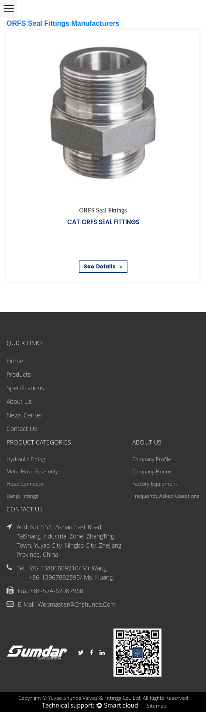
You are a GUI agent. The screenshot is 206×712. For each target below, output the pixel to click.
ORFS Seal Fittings (103, 210)
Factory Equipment (154, 483)
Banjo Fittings (22, 496)
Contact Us (22, 428)
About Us (19, 401)
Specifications (25, 388)
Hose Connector (26, 483)
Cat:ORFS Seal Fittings (103, 222)
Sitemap (156, 705)
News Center (24, 415)
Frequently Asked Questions (165, 496)
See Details (103, 267)
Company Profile (151, 459)
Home (15, 361)
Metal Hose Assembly (32, 471)
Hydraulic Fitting (26, 459)
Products (19, 374)
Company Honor (151, 471)
